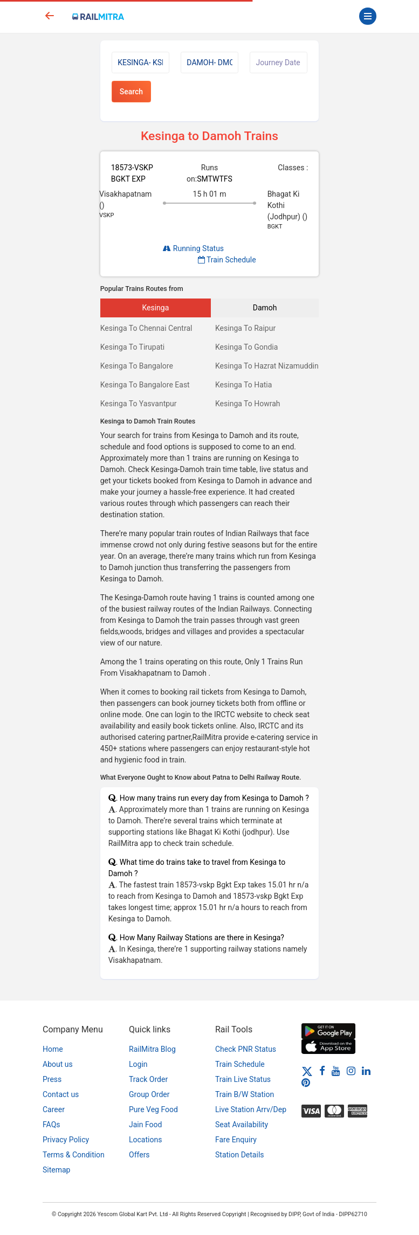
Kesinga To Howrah (247, 403)
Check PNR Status (245, 1049)
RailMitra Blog (152, 1049)
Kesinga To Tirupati (132, 347)
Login (138, 1064)
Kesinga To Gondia (246, 347)
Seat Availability (241, 1124)
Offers (139, 1154)
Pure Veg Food (153, 1109)
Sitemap (56, 1169)
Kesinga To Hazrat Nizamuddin (267, 366)
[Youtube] (336, 1070)
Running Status (193, 248)
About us (58, 1064)
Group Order (149, 1094)
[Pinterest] (305, 1082)
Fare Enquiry (236, 1139)
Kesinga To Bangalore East (145, 384)
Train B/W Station (244, 1094)
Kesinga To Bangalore (136, 366)
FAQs (51, 1124)
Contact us (61, 1094)
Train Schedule (227, 259)
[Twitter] (307, 1070)
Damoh (265, 307)
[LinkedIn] (366, 1070)
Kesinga (155, 307)
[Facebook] (322, 1070)
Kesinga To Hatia (243, 384)
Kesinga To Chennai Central (146, 328)
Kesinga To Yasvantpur (138, 403)
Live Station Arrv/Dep (250, 1109)
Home (53, 1049)
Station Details (239, 1154)
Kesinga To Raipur (245, 328)
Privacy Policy (66, 1139)
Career (54, 1109)
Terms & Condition (74, 1154)
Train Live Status (243, 1079)
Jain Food (145, 1124)
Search (131, 91)
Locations (145, 1139)
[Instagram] (351, 1070)
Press (52, 1079)
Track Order (148, 1079)
